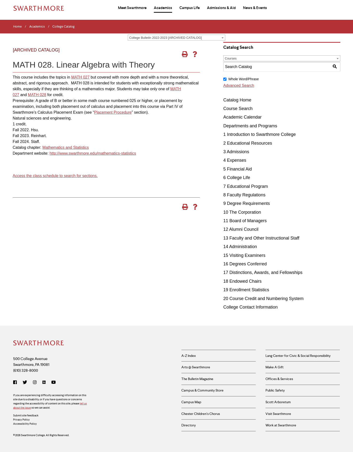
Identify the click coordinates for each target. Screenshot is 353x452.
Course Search (238, 108)
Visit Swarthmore (278, 414)
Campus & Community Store (202, 390)
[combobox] (176, 37)
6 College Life (236, 177)
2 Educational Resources (247, 143)
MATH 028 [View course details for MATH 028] (37, 95)
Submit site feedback (26, 415)
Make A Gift (274, 367)
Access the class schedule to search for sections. (55, 176)
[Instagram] (35, 382)
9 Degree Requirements (246, 203)
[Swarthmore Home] (38, 343)
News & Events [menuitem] (255, 7)
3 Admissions (236, 151)
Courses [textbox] (230, 58)
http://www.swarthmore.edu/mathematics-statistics (92, 153)
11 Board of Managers (245, 220)
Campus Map (191, 402)
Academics (37, 27)
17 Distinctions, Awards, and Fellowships (263, 272)
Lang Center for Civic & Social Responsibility (298, 355)
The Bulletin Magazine (197, 379)
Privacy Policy (21, 420)
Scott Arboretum (278, 402)
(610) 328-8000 (25, 370)
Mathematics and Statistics (65, 147)
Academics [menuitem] (163, 7)
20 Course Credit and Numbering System (263, 298)
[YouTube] (53, 382)
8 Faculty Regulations (244, 194)
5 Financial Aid (237, 169)
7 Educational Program (245, 186)
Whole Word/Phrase (243, 79)
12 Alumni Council (240, 229)
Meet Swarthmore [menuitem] (132, 7)
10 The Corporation (242, 212)
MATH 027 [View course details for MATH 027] (80, 77)
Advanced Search (238, 85)
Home (17, 27)
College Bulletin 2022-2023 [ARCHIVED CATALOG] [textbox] (165, 38)
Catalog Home (237, 100)
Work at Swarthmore (280, 425)
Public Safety (275, 390)
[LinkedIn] (44, 382)
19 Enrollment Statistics (246, 289)
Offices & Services (279, 379)
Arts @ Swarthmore (195, 367)
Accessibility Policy (25, 424)
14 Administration (240, 246)
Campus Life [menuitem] (189, 7)
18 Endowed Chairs (242, 281)
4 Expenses (234, 160)
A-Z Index (188, 355)
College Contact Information (250, 307)
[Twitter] (25, 382)
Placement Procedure (113, 112)
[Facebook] (16, 382)
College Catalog (63, 27)
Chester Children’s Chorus (200, 414)
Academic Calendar (242, 117)
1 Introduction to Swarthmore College (259, 134)
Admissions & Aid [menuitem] (221, 7)
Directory (188, 425)
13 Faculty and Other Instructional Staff (261, 238)
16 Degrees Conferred (245, 263)
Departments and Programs (250, 125)
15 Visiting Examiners (244, 255)
